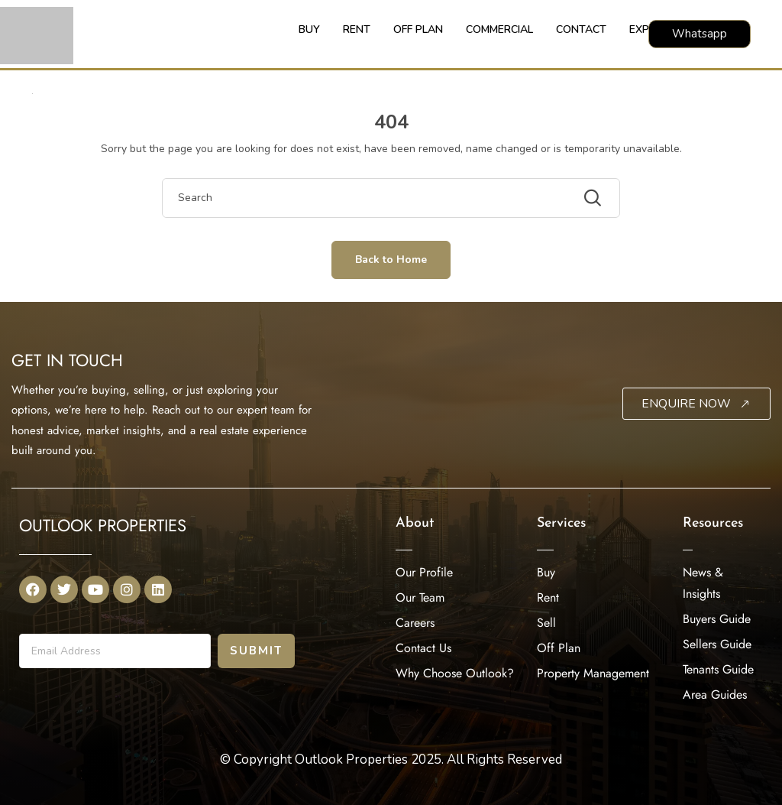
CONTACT (581, 29)
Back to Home (391, 259)
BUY (309, 29)
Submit (256, 650)
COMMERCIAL (499, 29)
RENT (356, 29)
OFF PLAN (418, 29)
